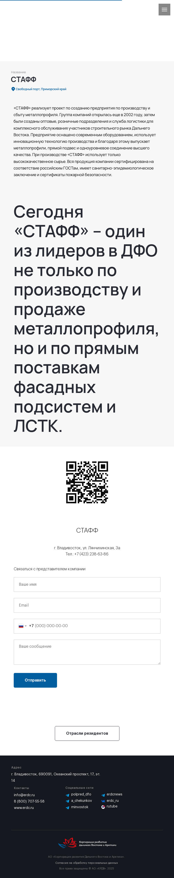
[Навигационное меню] (164, 9)
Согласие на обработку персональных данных (86, 863)
